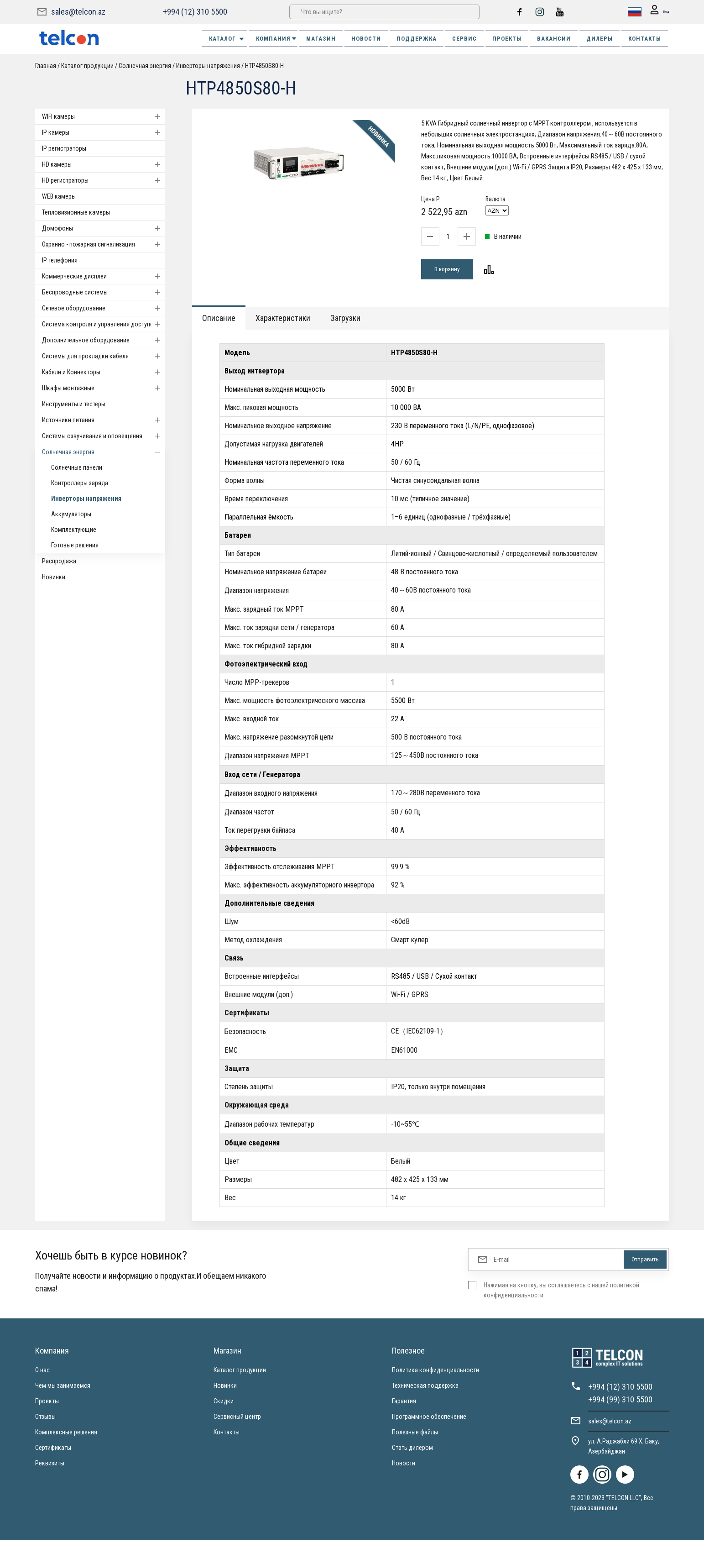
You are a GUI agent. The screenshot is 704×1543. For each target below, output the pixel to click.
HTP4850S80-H (264, 65)
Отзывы (45, 1419)
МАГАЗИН (321, 38)
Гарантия (404, 1403)
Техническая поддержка (425, 1388)
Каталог (227, 38)
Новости (403, 1466)
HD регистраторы (103, 180)
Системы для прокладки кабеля (103, 356)
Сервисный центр (237, 1419)
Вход (655, 12)
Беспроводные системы (103, 292)
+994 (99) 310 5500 (620, 1402)
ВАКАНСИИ (554, 38)
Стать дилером (412, 1450)
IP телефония (60, 260)
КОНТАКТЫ (644, 38)
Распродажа (59, 561)
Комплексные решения (66, 1434)
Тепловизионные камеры (76, 212)
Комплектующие (73, 529)
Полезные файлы (415, 1434)
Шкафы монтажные (103, 388)
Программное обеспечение (429, 1419)
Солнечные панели (76, 467)
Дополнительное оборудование (103, 340)
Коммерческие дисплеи (103, 276)
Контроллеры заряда (79, 483)
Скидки (224, 1403)
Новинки (53, 577)
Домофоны (103, 228)
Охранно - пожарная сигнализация (103, 244)
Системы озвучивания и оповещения (103, 436)
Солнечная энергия (145, 65)
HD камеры (103, 164)
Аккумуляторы (71, 514)
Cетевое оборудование (103, 308)
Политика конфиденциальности (435, 1372)
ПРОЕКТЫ (506, 38)
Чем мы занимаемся (62, 1388)
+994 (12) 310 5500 (194, 11)
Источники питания (103, 420)
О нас (42, 1372)
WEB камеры (59, 196)
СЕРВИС (464, 38)
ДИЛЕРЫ (599, 38)
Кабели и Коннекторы (103, 372)
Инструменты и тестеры (73, 404)
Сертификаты (53, 1450)
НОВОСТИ (366, 38)
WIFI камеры (103, 116)
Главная (45, 65)
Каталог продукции (87, 65)
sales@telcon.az (78, 11)
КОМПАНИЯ (276, 38)
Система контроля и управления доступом (103, 324)
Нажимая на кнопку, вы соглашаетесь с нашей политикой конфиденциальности (561, 1293)
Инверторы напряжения (208, 65)
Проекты (47, 1403)
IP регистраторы (64, 148)
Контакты (227, 1434)
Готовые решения (75, 545)
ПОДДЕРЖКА (416, 38)
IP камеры (103, 132)
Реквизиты (49, 1466)
